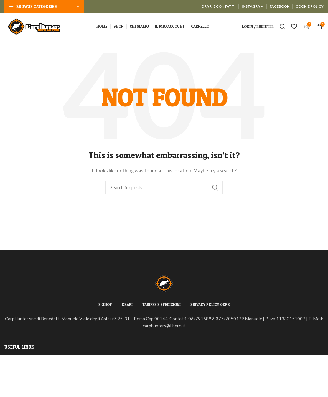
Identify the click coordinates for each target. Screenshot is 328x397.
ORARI (127, 304)
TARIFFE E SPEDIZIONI (161, 304)
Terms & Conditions (23, 380)
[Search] (164, 187)
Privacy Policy (18, 359)
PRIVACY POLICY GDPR (210, 304)
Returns (12, 369)
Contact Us (15, 390)
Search (215, 187)
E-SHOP (105, 304)
